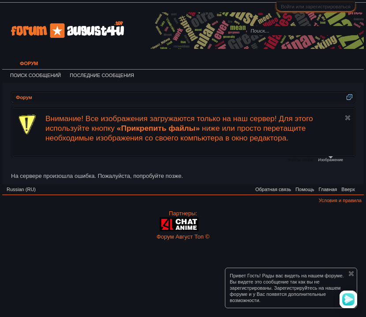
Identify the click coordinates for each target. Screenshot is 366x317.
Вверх (348, 189)
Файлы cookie (300, 160)
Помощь (304, 189)
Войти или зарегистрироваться (316, 6)
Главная (327, 189)
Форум (29, 63)
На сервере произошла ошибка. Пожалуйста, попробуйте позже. (97, 176)
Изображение (330, 159)
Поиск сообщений (35, 75)
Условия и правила (340, 200)
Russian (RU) (21, 189)
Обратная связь (273, 189)
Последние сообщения (102, 75)
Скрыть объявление (347, 117)
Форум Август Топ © (183, 236)
